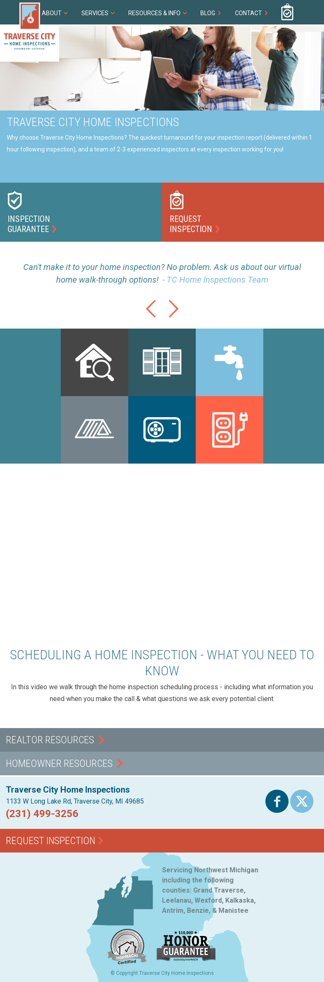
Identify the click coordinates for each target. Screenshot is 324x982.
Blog (207, 13)
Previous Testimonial (150, 317)
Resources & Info (154, 13)
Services (94, 13)
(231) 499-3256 (312, 12)
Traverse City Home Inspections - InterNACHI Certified (29, 32)
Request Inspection (287, 12)
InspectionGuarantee (29, 224)
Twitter (302, 812)
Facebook (277, 812)
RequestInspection (191, 224)
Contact (248, 13)
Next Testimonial (173, 317)
